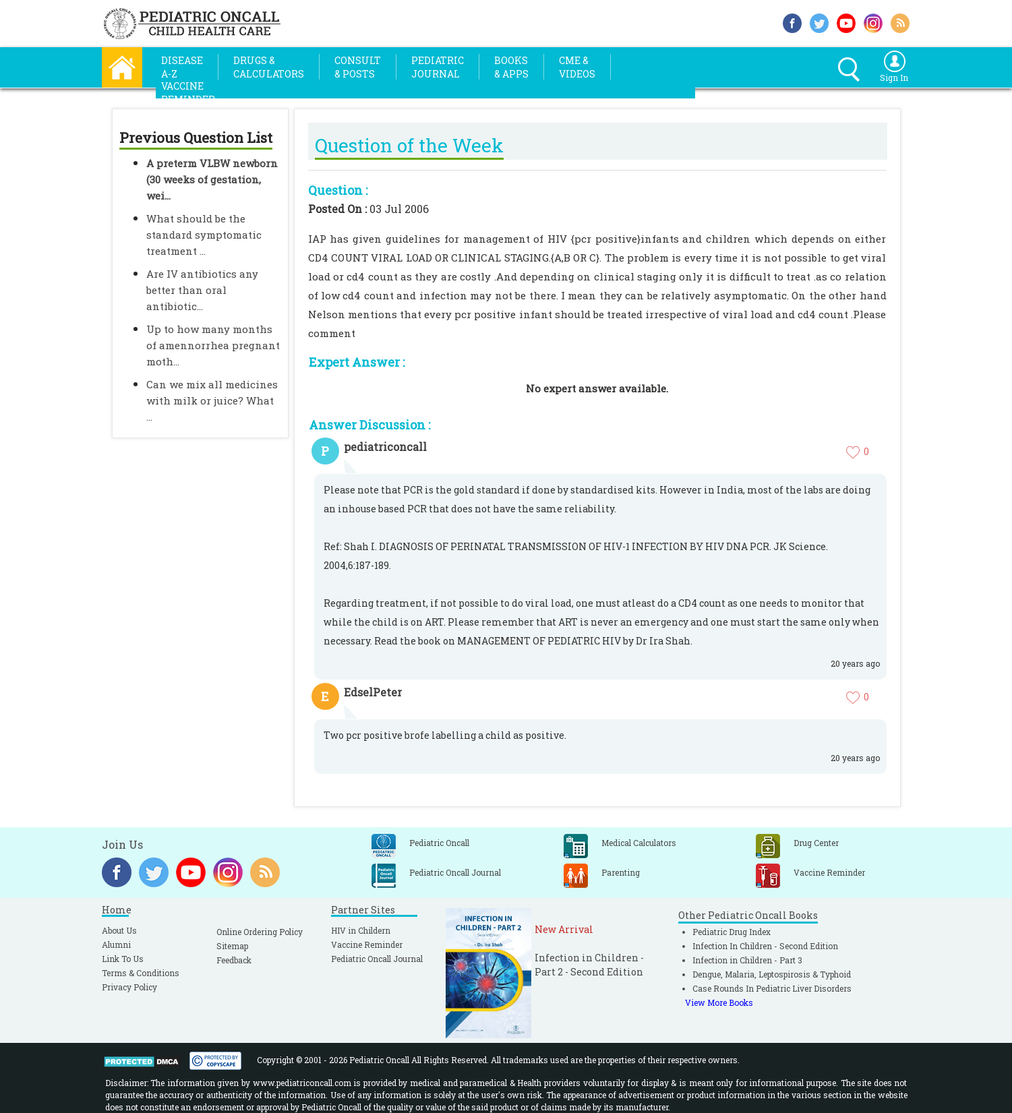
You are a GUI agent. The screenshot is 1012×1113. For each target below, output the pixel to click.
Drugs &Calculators (268, 67)
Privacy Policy (129, 987)
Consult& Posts (357, 67)
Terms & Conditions (140, 972)
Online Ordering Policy (259, 931)
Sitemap (232, 945)
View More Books (719, 1002)
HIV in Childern (360, 930)
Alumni (116, 944)
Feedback (233, 960)
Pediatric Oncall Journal (377, 958)
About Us (119, 930)
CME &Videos (577, 67)
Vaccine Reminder (367, 944)
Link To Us (123, 958)
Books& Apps (511, 67)
